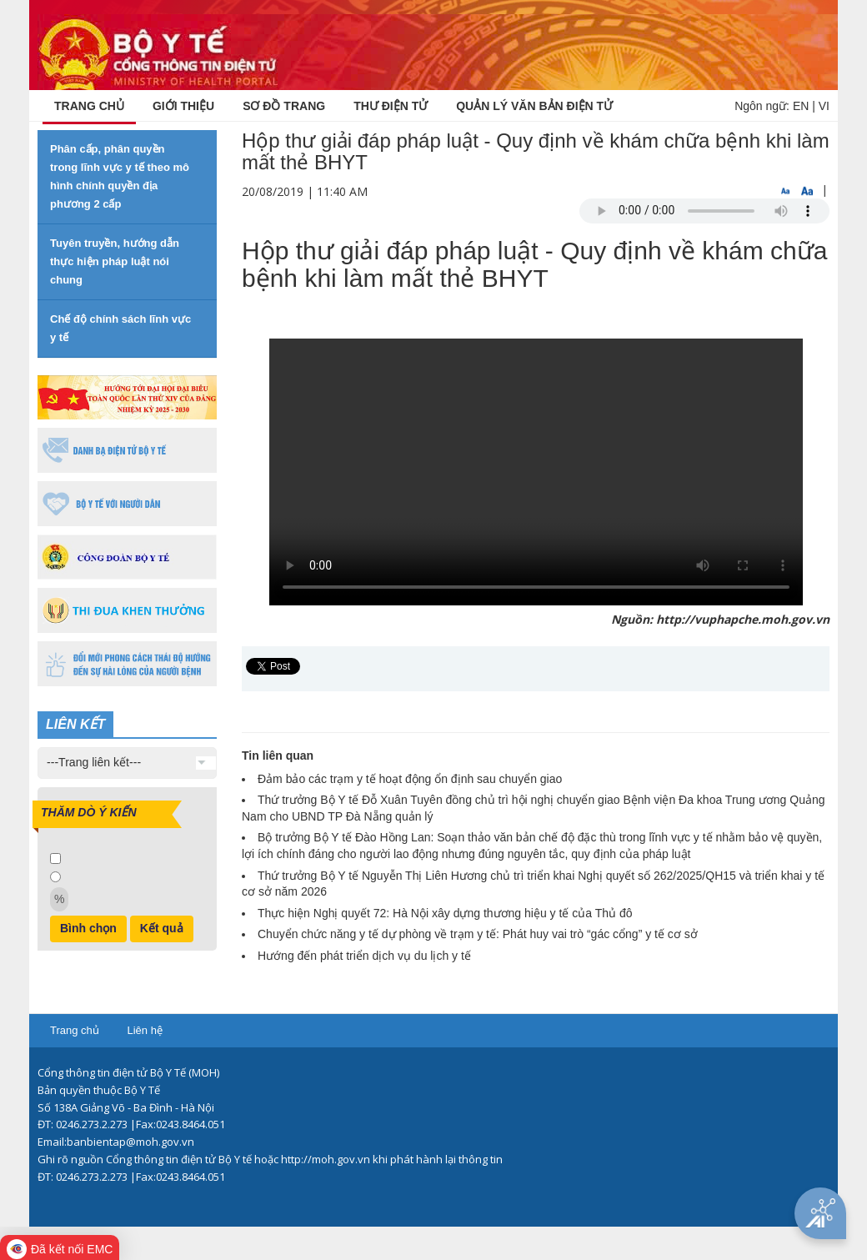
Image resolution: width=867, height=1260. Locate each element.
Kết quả (161, 928)
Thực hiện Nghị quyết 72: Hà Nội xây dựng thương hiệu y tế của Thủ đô (445, 913)
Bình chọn (88, 928)
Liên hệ (144, 1030)
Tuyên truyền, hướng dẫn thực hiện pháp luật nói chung (114, 261)
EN (801, 106)
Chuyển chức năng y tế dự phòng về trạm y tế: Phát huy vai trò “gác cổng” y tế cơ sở (478, 934)
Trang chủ (74, 1030)
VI (824, 106)
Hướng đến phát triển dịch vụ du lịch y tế (364, 955)
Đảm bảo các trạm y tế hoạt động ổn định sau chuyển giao (410, 779)
